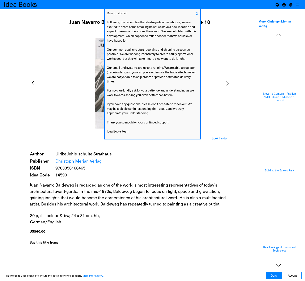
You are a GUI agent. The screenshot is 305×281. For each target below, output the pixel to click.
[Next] (227, 83)
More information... (93, 275)
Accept (292, 275)
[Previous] (33, 83)
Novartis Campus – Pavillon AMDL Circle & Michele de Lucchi (279, 97)
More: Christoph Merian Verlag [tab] (274, 23)
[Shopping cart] (284, 4)
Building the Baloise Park (279, 170)
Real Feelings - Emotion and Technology (279, 248)
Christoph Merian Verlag (78, 161)
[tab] (219, 138)
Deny (274, 275)
